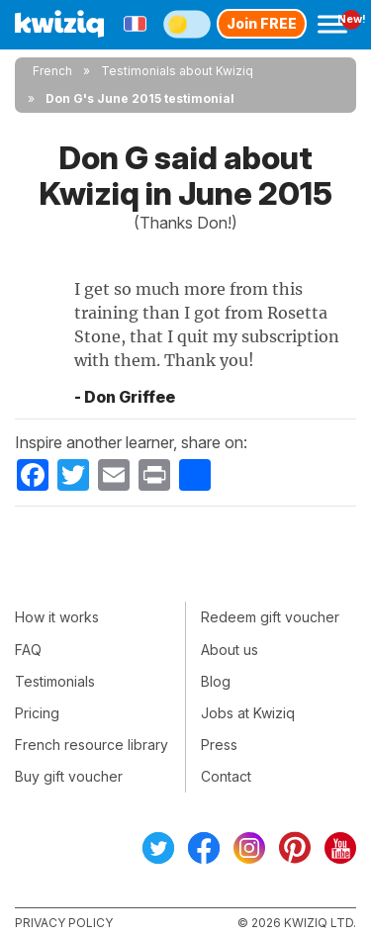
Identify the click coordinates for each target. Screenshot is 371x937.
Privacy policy (64, 922)
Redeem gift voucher (270, 617)
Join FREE (262, 23)
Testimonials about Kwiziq (177, 70)
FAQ (28, 649)
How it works (57, 617)
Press (219, 744)
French (52, 70)
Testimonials (55, 681)
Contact (226, 776)
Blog (216, 681)
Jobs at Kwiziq (248, 712)
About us (229, 649)
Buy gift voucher (69, 776)
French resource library (91, 744)
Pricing (37, 712)
